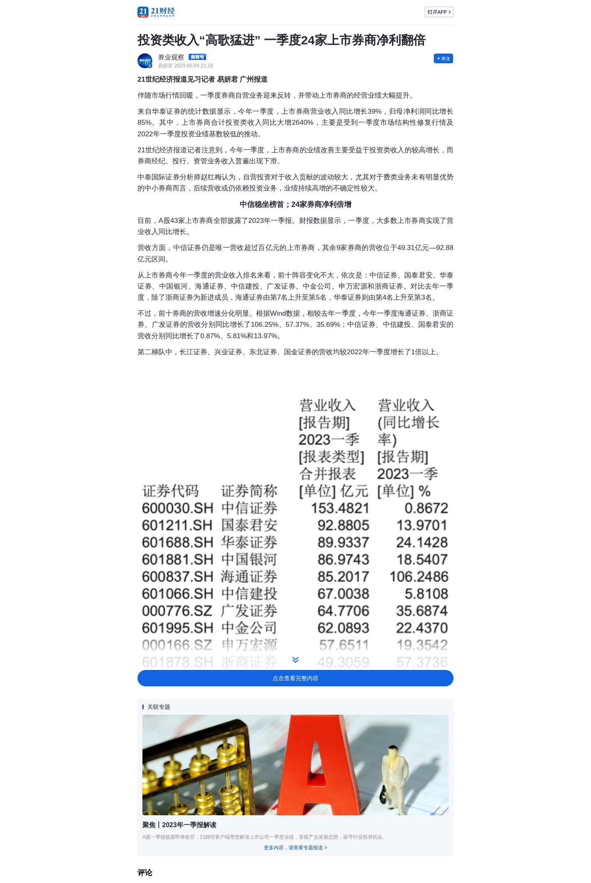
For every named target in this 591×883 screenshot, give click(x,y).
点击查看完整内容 (295, 678)
